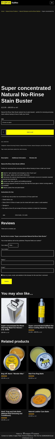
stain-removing (23, 148)
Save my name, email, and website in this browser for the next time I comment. (25, 274)
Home (2, 11)
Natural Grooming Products (13, 144)
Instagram (28, 433)
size (2, 118)
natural (5, 148)
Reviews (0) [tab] (33, 157)
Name (3, 259)
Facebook (36, 433)
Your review (5, 248)
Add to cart (30, 131)
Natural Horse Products (12, 11)
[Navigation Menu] (52, 2)
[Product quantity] (3, 131)
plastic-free (16, 148)
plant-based (10, 148)
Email (3, 267)
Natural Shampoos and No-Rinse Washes (29, 11)
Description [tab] (4, 157)
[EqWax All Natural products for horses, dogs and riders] (9, 2)
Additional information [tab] (19, 157)
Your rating (4, 244)
